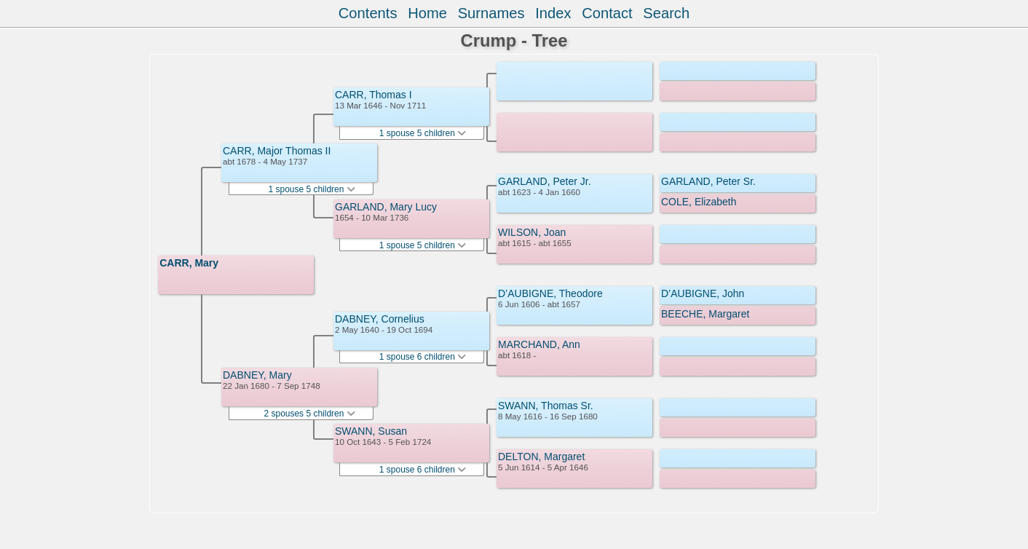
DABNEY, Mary (257, 375)
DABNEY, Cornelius (379, 319)
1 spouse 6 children (422, 357)
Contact (607, 13)
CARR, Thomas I (373, 94)
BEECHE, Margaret (705, 314)
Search (666, 13)
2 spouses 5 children (309, 413)
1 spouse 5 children (311, 189)
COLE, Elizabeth (699, 202)
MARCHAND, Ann (539, 344)
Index (553, 13)
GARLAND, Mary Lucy (386, 207)
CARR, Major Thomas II (277, 151)
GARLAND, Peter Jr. (544, 181)
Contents (368, 13)
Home (427, 13)
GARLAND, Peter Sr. (708, 181)
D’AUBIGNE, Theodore (550, 293)
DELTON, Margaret (541, 456)
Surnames (491, 13)
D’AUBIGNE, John (702, 293)
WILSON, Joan (532, 232)
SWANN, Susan (371, 431)
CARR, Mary (188, 263)
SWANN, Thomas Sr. (545, 405)
